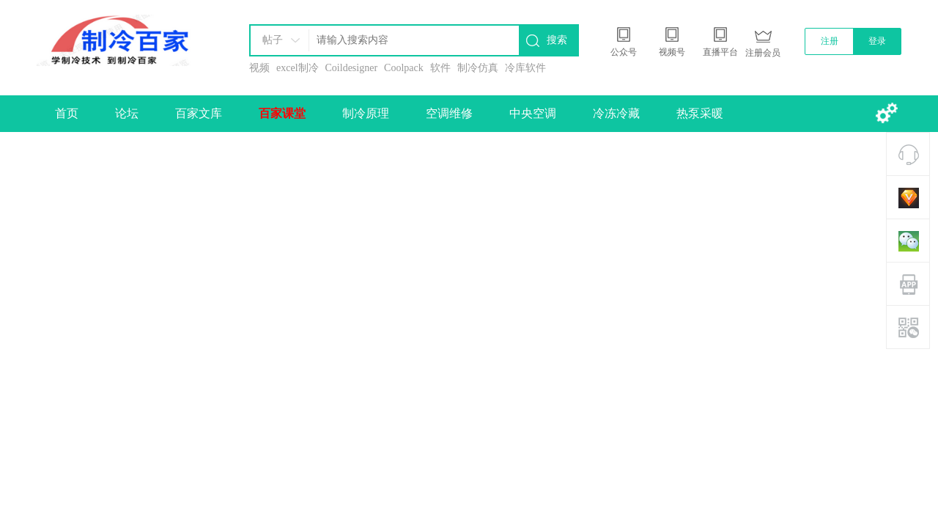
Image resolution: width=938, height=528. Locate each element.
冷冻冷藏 (616, 113)
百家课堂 (282, 113)
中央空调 (532, 113)
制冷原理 (365, 113)
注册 (829, 41)
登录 (877, 41)
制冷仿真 (477, 67)
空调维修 (449, 113)
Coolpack (404, 67)
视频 (259, 67)
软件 (440, 67)
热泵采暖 (699, 113)
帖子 (272, 39)
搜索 (557, 39)
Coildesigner (351, 67)
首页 (66, 113)
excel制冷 (297, 67)
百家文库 (198, 113)
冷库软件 (525, 67)
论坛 (127, 113)
